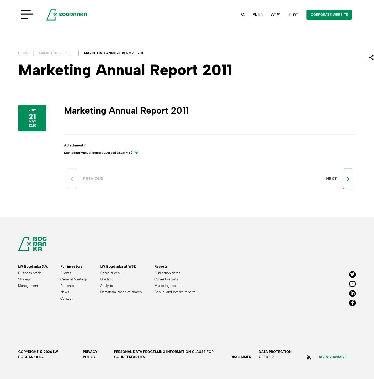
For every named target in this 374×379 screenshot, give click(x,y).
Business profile (30, 273)
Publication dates (167, 273)
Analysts (106, 286)
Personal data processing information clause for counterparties (163, 354)
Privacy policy (90, 354)
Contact (66, 298)
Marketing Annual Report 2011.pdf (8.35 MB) (100, 152)
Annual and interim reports (175, 292)
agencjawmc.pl (333, 357)
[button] (243, 15)
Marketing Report (56, 53)
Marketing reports (168, 286)
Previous (93, 178)
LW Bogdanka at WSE (118, 266)
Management (28, 286)
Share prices (109, 273)
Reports (161, 266)
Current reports (166, 279)
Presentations (71, 286)
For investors (72, 266)
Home (23, 53)
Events (66, 273)
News (65, 292)
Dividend (106, 279)
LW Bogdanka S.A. (33, 266)
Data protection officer (275, 354)
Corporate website (329, 15)
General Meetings (74, 279)
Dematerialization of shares (121, 292)
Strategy (24, 279)
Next (331, 178)
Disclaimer (240, 357)
